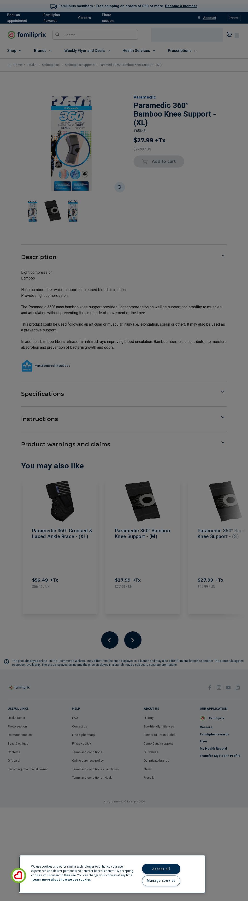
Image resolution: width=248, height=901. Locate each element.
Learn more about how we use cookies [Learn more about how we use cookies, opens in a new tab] (61, 879)
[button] (18, 875)
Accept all (161, 869)
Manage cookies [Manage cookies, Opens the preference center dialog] (161, 880)
